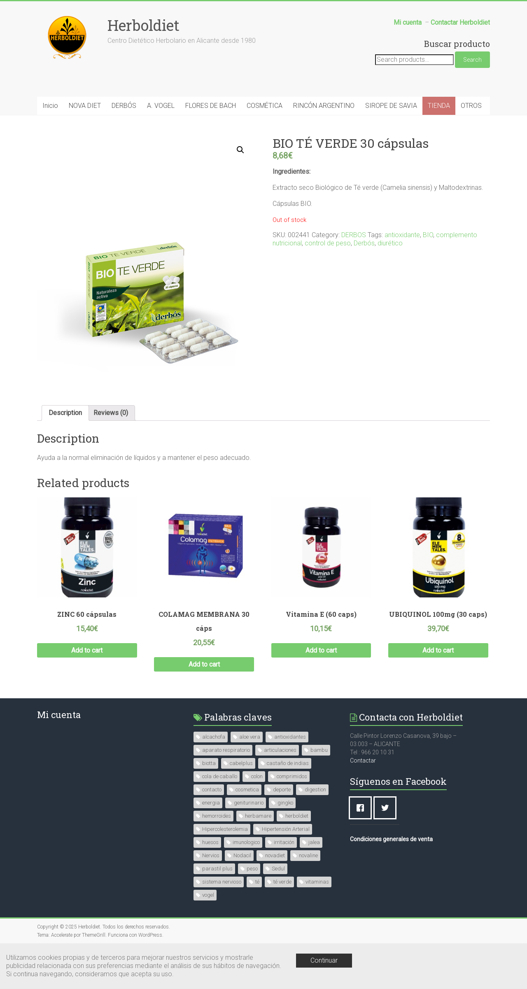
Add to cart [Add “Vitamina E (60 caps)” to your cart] (321, 650)
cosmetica (247, 789)
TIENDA (439, 106)
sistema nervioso (221, 882)
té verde (282, 882)
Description (65, 413)
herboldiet (296, 816)
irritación (284, 842)
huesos (210, 842)
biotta (209, 763)
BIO (428, 235)
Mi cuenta (59, 715)
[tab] (65, 413)
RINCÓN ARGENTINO (323, 106)
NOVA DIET (85, 106)
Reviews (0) (110, 413)
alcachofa (213, 737)
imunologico (246, 842)
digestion (315, 789)
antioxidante (402, 235)
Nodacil (242, 855)
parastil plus (217, 868)
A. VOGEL (161, 106)
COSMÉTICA (264, 106)
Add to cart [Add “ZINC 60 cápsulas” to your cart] (87, 650)
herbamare (258, 816)
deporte (282, 789)
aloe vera (249, 737)
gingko (285, 803)
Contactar (363, 760)
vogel (208, 895)
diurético (390, 243)
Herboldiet (143, 25)
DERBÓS (124, 106)
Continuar (324, 960)
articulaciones (280, 750)
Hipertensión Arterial (286, 829)
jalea (314, 842)
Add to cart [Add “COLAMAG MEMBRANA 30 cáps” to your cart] (204, 664)
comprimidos (292, 776)
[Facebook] (362, 808)
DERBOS (353, 235)
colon (257, 776)
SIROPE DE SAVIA (391, 106)
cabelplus (241, 763)
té (257, 882)
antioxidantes (290, 737)
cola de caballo (219, 776)
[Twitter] (387, 808)
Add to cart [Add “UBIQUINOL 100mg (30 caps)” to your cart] (438, 650)
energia (211, 803)
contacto (212, 789)
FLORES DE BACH (210, 106)
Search (472, 59)
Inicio (50, 106)
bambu (319, 750)
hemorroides (216, 816)
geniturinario (249, 803)
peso (252, 868)
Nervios (210, 855)
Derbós (364, 243)
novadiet (275, 855)
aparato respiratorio (226, 750)
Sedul (278, 868)
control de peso (328, 243)
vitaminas (317, 882)
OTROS (471, 106)
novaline (308, 855)
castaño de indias (288, 763)
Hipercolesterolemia (225, 829)
